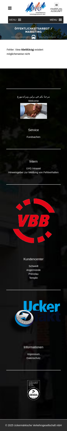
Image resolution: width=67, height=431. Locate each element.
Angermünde (33, 270)
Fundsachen (33, 137)
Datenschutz (34, 358)
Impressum (33, 354)
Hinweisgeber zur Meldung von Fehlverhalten (33, 172)
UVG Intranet (33, 168)
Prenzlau (33, 274)
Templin (33, 277)
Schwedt (33, 266)
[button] (12, 19)
